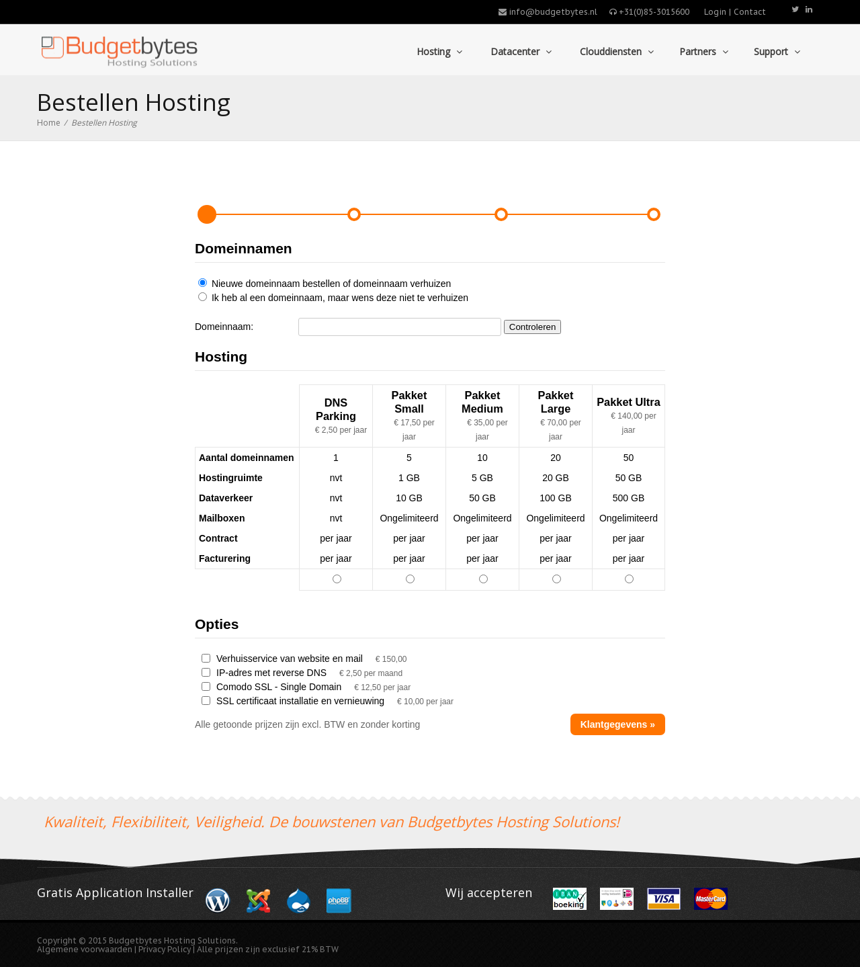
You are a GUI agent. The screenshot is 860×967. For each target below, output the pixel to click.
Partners (703, 51)
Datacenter (520, 51)
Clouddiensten (615, 51)
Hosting (438, 51)
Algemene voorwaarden (84, 949)
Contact (750, 12)
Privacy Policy (165, 949)
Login (715, 12)
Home (48, 122)
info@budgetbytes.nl (548, 12)
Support (777, 51)
